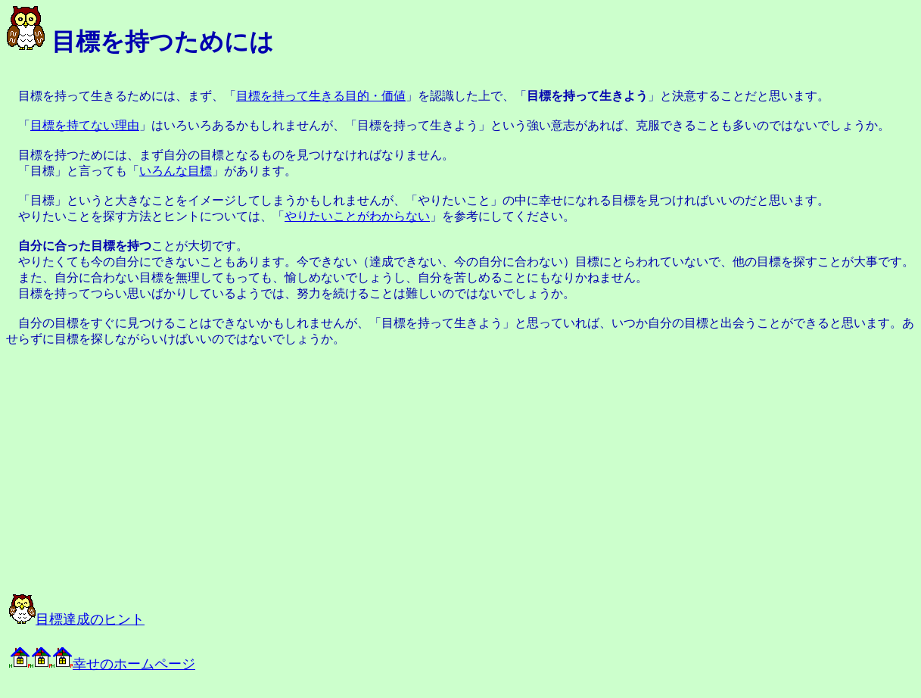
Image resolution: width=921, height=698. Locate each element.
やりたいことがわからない (357, 216)
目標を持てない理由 (84, 125)
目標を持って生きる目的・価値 (321, 95)
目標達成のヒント (77, 619)
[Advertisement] (175, 470)
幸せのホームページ (102, 664)
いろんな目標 (175, 170)
